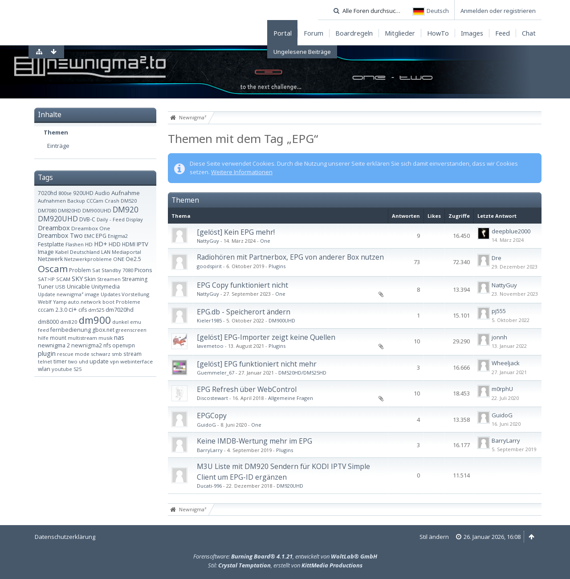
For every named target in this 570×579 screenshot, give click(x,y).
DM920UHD (58, 219)
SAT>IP (46, 279)
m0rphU (502, 389)
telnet (45, 361)
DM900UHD (96, 210)
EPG (101, 236)
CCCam (94, 200)
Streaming (134, 279)
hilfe (43, 337)
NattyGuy (208, 240)
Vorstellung (135, 294)
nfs (107, 345)
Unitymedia (105, 286)
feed (43, 329)
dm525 (96, 309)
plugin (47, 353)
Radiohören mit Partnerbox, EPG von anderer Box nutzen (290, 257)
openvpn (123, 345)
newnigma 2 (54, 345)
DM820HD (69, 210)
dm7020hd (120, 310)
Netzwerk (50, 259)
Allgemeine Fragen (290, 398)
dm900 (95, 319)
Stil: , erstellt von (285, 565)
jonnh (499, 337)
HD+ (100, 244)
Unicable (78, 286)
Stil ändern (434, 537)
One (265, 240)
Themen (56, 132)
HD (89, 244)
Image (46, 252)
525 (77, 369)
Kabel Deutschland (77, 252)
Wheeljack (506, 363)
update (99, 361)
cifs (82, 310)
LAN (105, 252)
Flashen (74, 244)
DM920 (125, 209)
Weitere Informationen (242, 172)
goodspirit (209, 266)
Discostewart (212, 398)
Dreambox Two (60, 235)
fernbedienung (70, 330)
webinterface (136, 361)
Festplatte (51, 244)
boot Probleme (121, 301)
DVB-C (87, 219)
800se (65, 193)
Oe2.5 (133, 259)
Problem (80, 269)
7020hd (47, 192)
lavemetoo (210, 346)
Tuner (46, 286)
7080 (127, 270)
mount (58, 337)
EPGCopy (212, 415)
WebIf (45, 301)
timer (60, 361)
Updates (110, 294)
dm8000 (48, 322)
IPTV (142, 244)
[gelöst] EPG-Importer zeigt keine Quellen (266, 337)
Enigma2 (118, 235)
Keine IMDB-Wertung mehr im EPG (254, 441)
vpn (114, 361)
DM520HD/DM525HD (302, 372)
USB (60, 286)
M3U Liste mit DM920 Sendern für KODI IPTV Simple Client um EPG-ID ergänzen (283, 471)
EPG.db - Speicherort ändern (243, 312)
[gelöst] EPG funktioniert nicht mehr (257, 364)
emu (135, 321)
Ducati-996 (209, 485)
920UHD (83, 192)
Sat (96, 270)
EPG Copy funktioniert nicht (242, 285)
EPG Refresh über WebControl (247, 389)
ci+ (73, 309)
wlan (44, 369)
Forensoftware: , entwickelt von (285, 556)
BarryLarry (210, 450)
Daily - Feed (111, 219)
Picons (143, 270)
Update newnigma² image (68, 294)
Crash (112, 200)
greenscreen (131, 329)
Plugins (277, 266)
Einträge (58, 146)
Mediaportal (126, 252)
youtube (62, 369)
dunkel (120, 321)
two (72, 361)
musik (105, 337)
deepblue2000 (511, 231)
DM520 (129, 200)
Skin (90, 279)
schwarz (100, 354)
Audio (102, 193)
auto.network (84, 301)
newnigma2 (86, 345)
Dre (496, 258)
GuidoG (206, 424)
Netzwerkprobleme (88, 259)
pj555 (499, 311)
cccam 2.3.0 (52, 309)
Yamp (60, 301)
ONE (118, 259)
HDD (115, 244)
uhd (83, 361)
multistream (82, 337)
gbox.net (103, 330)
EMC (89, 235)
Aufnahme (125, 193)
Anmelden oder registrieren (498, 11)
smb (117, 354)
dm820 (68, 321)
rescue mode (73, 354)
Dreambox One (90, 228)
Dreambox (54, 227)
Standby (111, 270)
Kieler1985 (209, 320)
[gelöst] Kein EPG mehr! (236, 232)
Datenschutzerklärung (65, 537)
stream (132, 353)
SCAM (63, 279)
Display (134, 219)
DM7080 (47, 210)
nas (119, 337)
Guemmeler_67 (215, 372)
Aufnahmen (52, 200)
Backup (76, 200)
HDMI (128, 244)
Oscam (53, 268)
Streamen (109, 279)
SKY (77, 278)
